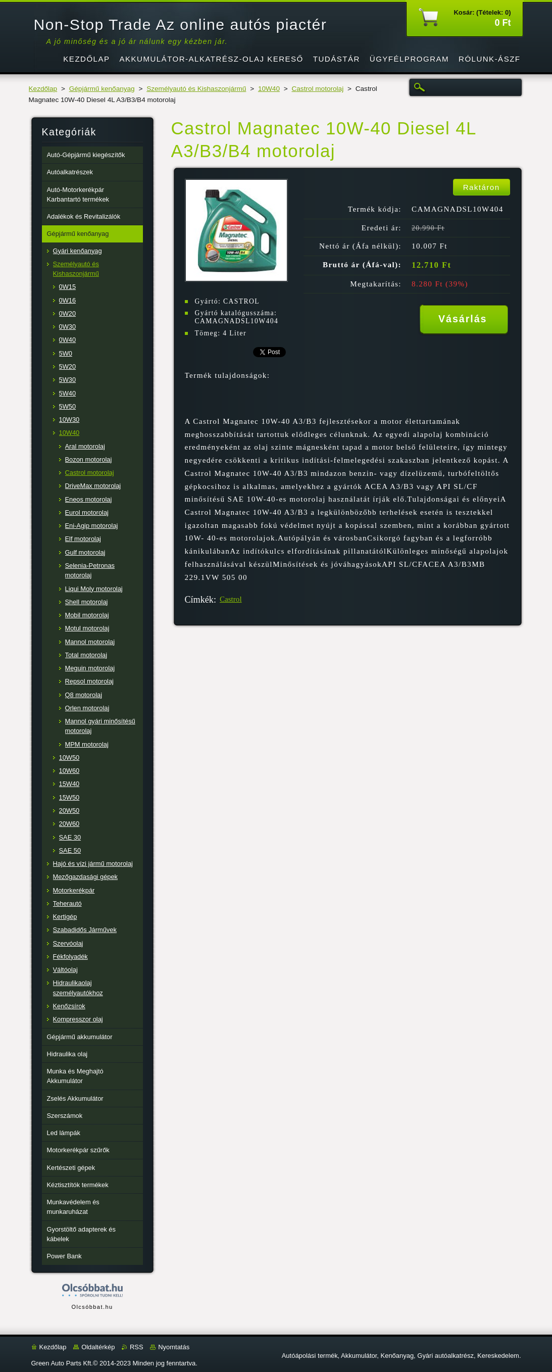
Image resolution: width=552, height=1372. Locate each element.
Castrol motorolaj (317, 88)
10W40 (269, 88)
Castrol (231, 599)
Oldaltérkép (98, 1347)
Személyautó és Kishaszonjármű (196, 88)
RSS (136, 1347)
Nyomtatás (173, 1347)
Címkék (199, 600)
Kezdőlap (43, 88)
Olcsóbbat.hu (92, 1307)
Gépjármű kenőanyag (102, 88)
